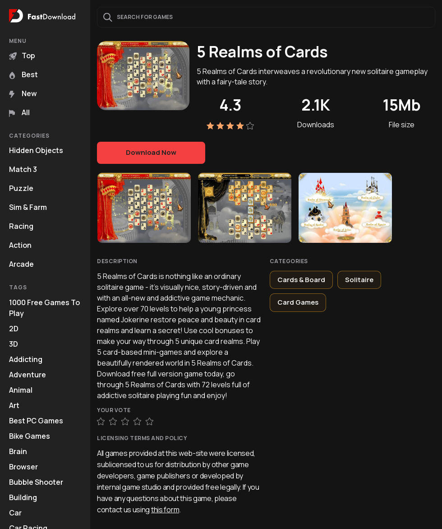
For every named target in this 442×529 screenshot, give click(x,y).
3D (13, 344)
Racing (21, 226)
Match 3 (23, 169)
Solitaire (359, 279)
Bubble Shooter (36, 482)
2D (13, 329)
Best (23, 74)
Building (23, 497)
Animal (20, 390)
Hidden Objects (36, 150)
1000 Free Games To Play (44, 307)
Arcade (21, 264)
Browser (23, 467)
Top (22, 55)
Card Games (297, 302)
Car (15, 513)
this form (165, 510)
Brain (18, 451)
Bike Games (29, 436)
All (19, 112)
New (23, 93)
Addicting (25, 359)
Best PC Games (36, 421)
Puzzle (21, 188)
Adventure (27, 375)
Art (14, 405)
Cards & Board (301, 279)
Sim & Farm (28, 207)
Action (20, 245)
